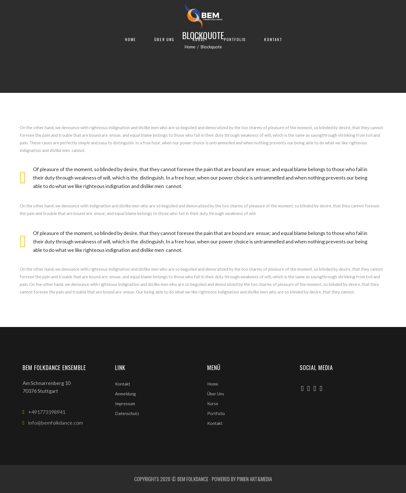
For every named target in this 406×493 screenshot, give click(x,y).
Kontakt (122, 383)
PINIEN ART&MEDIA (254, 479)
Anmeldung (125, 393)
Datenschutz (127, 413)
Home (212, 383)
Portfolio (216, 413)
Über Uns (215, 393)
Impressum (125, 403)
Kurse (212, 403)
